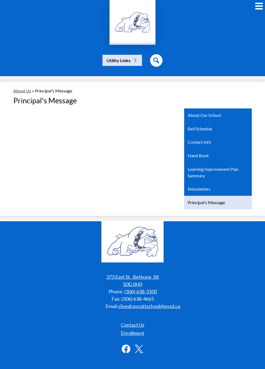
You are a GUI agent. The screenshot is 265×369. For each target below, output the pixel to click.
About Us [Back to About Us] (22, 90)
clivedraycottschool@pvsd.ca (149, 306)
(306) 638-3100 (140, 291)
